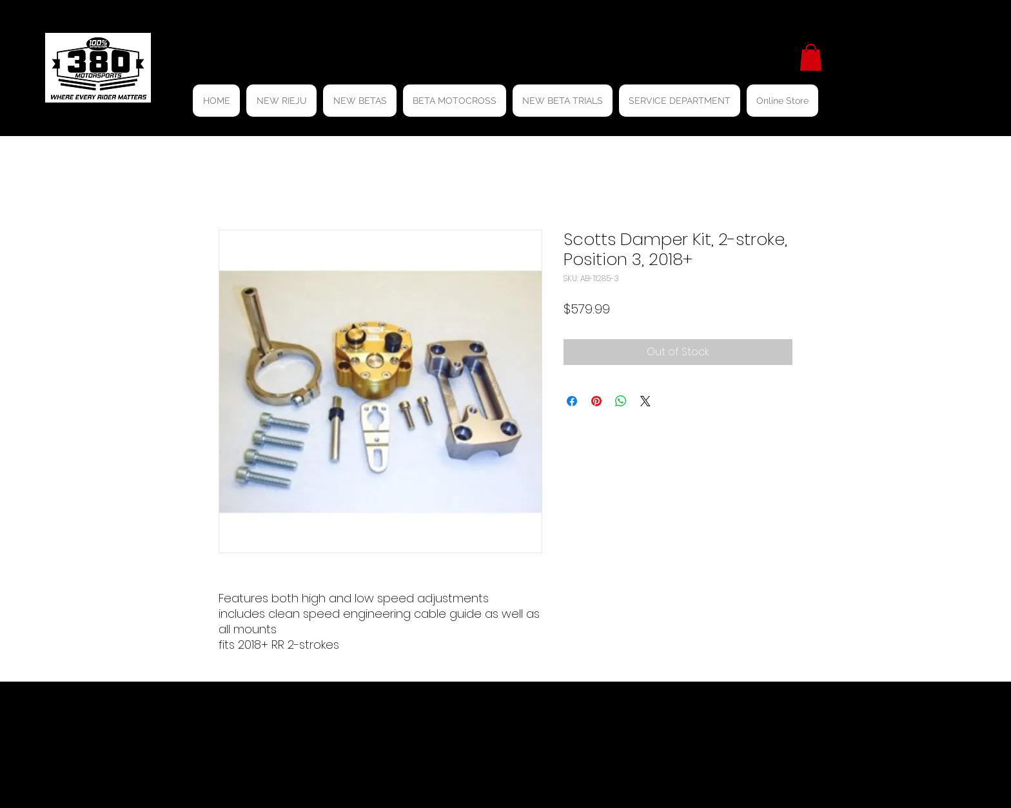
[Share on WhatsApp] (621, 401)
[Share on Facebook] (572, 401)
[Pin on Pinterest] (596, 401)
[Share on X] (645, 401)
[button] (811, 57)
